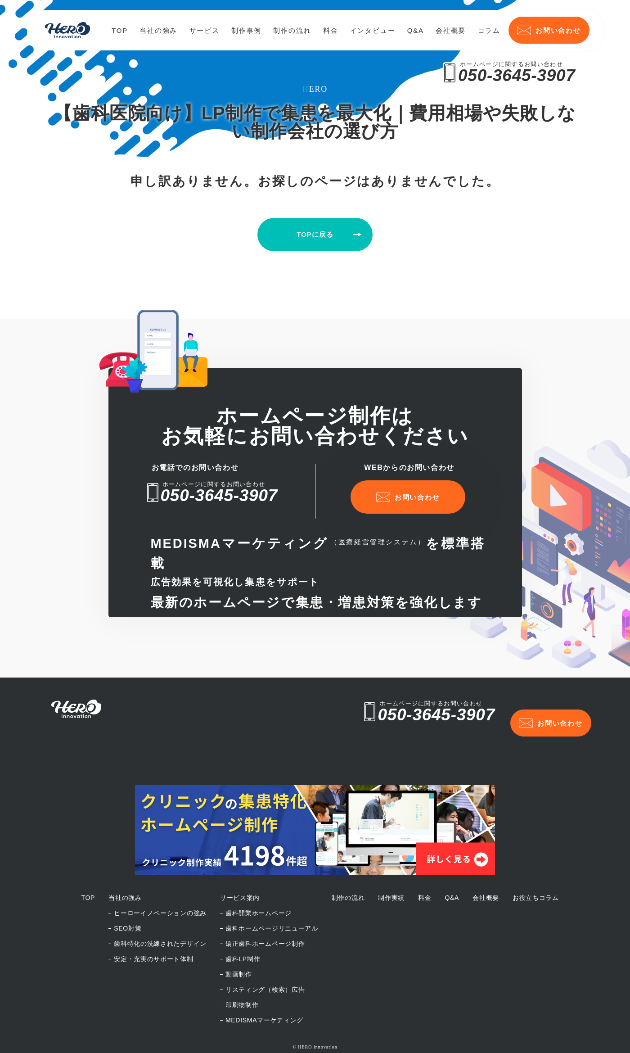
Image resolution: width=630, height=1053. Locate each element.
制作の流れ (292, 30)
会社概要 (451, 30)
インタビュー (373, 30)
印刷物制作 (242, 981)
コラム (489, 30)
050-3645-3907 (517, 75)
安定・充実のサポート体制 (153, 935)
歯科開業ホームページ (258, 889)
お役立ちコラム (536, 874)
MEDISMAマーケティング (264, 997)
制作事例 (246, 30)
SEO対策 (127, 905)
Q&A (415, 30)
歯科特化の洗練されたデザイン (160, 920)
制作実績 (391, 874)
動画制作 (238, 951)
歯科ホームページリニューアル (271, 905)
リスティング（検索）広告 (265, 966)
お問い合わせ (549, 30)
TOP (120, 30)
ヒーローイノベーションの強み (160, 889)
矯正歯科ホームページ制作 (265, 920)
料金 (330, 30)
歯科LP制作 (242, 935)
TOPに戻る (315, 234)
